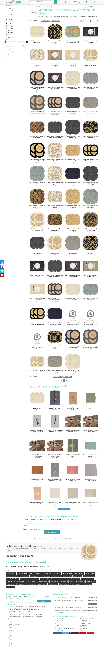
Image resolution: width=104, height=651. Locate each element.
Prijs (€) (8, 39)
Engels (10, 639)
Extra (8, 54)
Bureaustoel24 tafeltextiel (12, 578)
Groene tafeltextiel (75, 578)
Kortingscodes (84, 622)
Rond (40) (10, 52)
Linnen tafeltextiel (55, 578)
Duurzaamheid (84, 620)
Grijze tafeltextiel (21, 581)
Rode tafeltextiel (24, 578)
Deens (10, 643)
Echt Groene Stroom (14, 609)
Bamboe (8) (11, 14)
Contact (82, 630)
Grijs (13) (10, 21)
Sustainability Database (15, 616)
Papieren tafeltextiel (41, 584)
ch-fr (10, 634)
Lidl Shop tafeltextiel (79, 573)
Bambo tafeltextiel (90, 573)
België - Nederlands (14, 624)
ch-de (10, 632)
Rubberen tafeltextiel (76, 584)
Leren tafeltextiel (64, 581)
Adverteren (83, 627)
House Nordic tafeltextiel (35, 573)
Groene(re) (18, 1)
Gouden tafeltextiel (11, 573)
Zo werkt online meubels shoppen (65, 628)
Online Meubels (60, 618)
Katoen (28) (11, 10)
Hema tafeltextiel (65, 578)
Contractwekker (13, 614)
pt (9, 637)
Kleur (8, 17)
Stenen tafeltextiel (47, 573)
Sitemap (58, 625)
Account (88, 2)
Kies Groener (12, 611)
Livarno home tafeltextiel (43, 581)
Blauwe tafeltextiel (11, 581)
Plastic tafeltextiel (11, 586)
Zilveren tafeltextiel (45, 576)
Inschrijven (44, 601)
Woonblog (59, 622)
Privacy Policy (59, 630)
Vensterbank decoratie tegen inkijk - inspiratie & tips (76, 600)
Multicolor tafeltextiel (22, 573)
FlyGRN (11, 608)
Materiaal (9, 5)
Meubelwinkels (60, 627)
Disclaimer (59, 623)
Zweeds (11, 630)
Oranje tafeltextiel (31, 584)
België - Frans (12, 626)
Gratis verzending (12, 57)
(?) (97, 21)
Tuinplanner (83, 625)
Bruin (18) (10, 19)
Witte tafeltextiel (21, 584)
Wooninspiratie (84, 628)
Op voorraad (11, 59)
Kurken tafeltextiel (31, 581)
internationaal (24, 613)
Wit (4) (9, 30)
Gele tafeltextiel (54, 581)
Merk (8, 34)
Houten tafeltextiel (34, 578)
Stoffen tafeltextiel (67, 576)
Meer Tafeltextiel (64, 509)
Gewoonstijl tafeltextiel (89, 576)
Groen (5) (10, 28)
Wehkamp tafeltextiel (67, 573)
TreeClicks (11, 606)
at (9, 645)
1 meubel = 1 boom (85, 623)
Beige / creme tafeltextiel (87, 578)
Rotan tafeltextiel (77, 576)
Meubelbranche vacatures (87, 618)
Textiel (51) (11, 8)
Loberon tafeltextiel (53, 584)
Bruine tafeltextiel (87, 584)
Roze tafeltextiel (56, 573)
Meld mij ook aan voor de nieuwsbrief (33, 529)
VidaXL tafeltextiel (35, 576)
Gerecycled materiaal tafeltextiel (77, 581)
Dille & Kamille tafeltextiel (12, 576)
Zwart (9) (10, 24)
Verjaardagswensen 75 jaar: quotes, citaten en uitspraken (76, 604)
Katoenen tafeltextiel (64, 584)
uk (9, 642)
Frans (10, 622)
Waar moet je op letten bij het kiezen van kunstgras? (76, 597)
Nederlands (12, 621)
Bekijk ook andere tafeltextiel (48, 386)
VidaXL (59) (11, 37)
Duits (10, 635)
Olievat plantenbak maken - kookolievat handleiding (76, 607)
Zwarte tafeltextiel (91, 581)
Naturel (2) (10, 32)
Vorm (8, 49)
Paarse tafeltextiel (24, 576)
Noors (10, 629)
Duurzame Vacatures (14, 613)
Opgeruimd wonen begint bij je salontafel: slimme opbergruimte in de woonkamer (76, 611)
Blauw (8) (10, 26)
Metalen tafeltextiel (11, 584)
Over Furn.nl (59, 620)
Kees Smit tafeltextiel (56, 576)
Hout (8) (10, 12)
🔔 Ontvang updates (52, 532)
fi (9, 640)
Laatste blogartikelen (60, 594)
